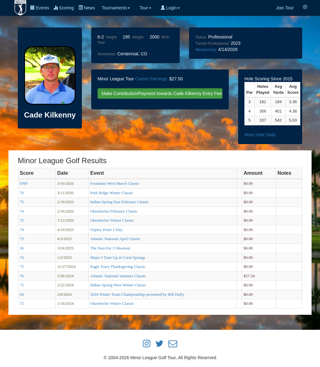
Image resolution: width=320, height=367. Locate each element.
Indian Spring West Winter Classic (118, 285)
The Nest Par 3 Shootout (110, 248)
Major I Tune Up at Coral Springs (117, 257)
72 (22, 220)
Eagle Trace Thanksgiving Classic (118, 266)
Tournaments (116, 7)
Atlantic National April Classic (115, 238)
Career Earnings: (151, 78)
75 (22, 201)
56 (22, 248)
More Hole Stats (260, 134)
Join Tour (285, 7)
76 (22, 276)
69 (22, 294)
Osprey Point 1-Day (106, 229)
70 (22, 192)
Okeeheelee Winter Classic (112, 220)
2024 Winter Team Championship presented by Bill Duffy (137, 294)
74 (22, 211)
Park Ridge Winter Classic (111, 192)
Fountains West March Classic (115, 183)
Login (170, 7)
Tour (145, 7)
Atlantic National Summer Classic (118, 276)
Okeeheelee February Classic (114, 211)
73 (22, 238)
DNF (24, 183)
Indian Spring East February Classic (119, 201)
